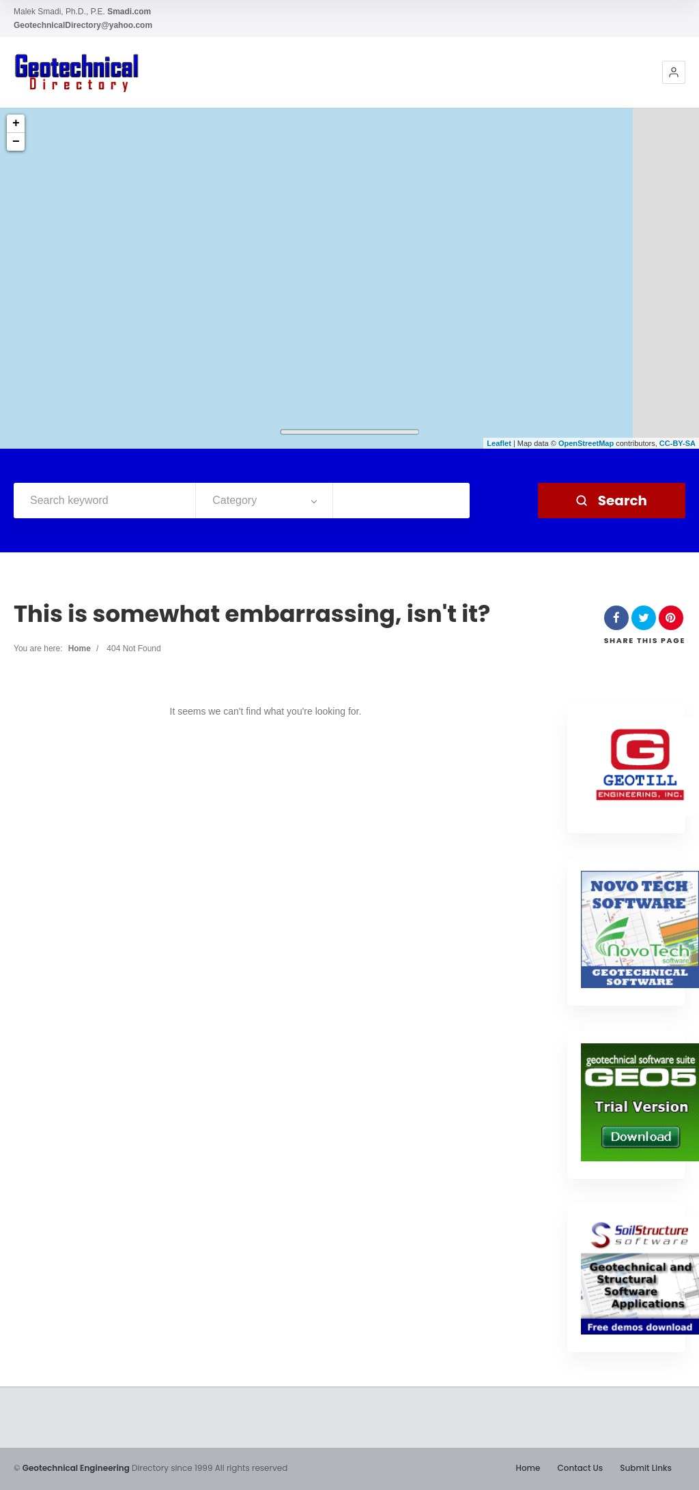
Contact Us (580, 1468)
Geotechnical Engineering (76, 1468)
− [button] (16, 142)
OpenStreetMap (586, 443)
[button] (673, 72)
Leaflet (499, 443)
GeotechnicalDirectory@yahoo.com (83, 25)
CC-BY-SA (677, 443)
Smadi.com (129, 11)
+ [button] (16, 123)
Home (79, 648)
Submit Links (646, 1468)
